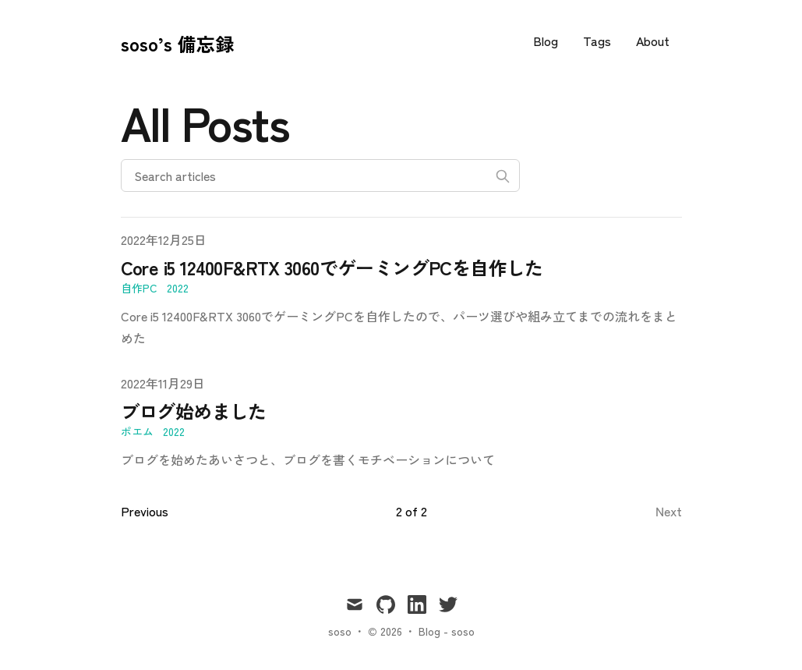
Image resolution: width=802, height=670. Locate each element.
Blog (552, 40)
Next (669, 510)
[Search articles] (320, 175)
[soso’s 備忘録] (174, 40)
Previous (142, 510)
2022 (176, 287)
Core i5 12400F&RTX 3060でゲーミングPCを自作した (340, 267)
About (654, 40)
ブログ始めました (196, 411)
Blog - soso (443, 630)
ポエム (137, 431)
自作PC (138, 287)
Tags (601, 40)
